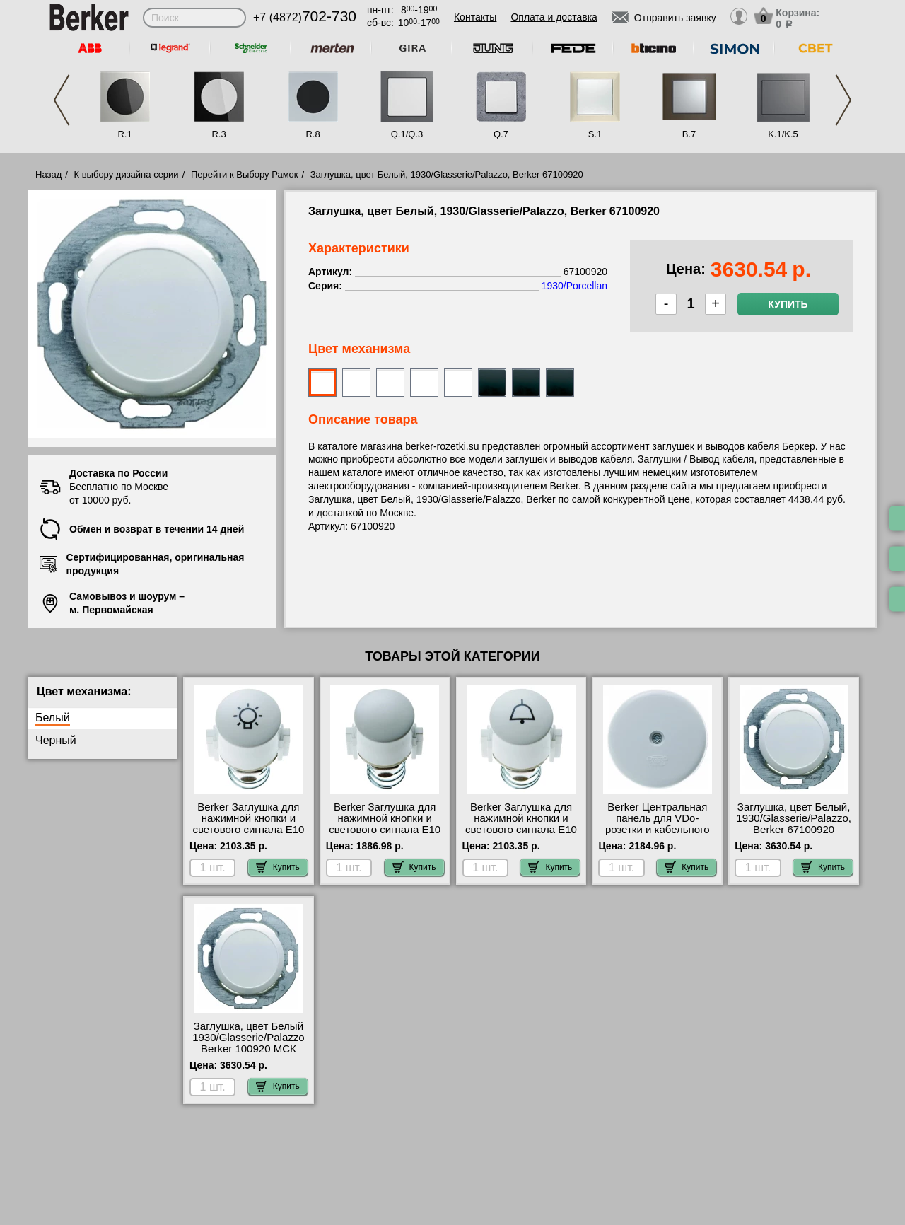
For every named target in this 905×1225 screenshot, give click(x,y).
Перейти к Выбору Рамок (244, 174)
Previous (61, 100)
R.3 (218, 134)
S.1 (595, 134)
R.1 (124, 134)
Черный (55, 740)
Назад (48, 174)
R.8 (312, 134)
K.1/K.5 (783, 134)
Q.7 (501, 134)
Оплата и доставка (553, 17)
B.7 (689, 134)
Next (843, 100)
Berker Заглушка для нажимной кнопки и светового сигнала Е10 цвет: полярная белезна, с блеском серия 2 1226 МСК (248, 835)
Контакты (475, 17)
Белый (52, 718)
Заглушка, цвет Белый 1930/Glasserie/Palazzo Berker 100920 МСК (248, 1038)
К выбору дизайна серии (126, 174)
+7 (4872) (304, 17)
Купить (787, 304)
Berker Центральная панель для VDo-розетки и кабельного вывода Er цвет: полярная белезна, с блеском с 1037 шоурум (657, 835)
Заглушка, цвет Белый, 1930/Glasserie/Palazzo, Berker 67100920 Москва (793, 824)
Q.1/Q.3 (407, 134)
